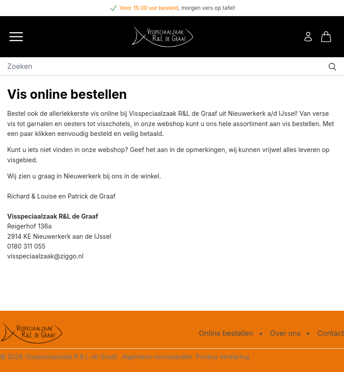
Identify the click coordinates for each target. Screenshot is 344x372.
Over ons (285, 333)
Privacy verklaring (222, 356)
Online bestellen (226, 333)
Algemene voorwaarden (157, 356)
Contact (331, 333)
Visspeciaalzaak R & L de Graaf (70, 356)
